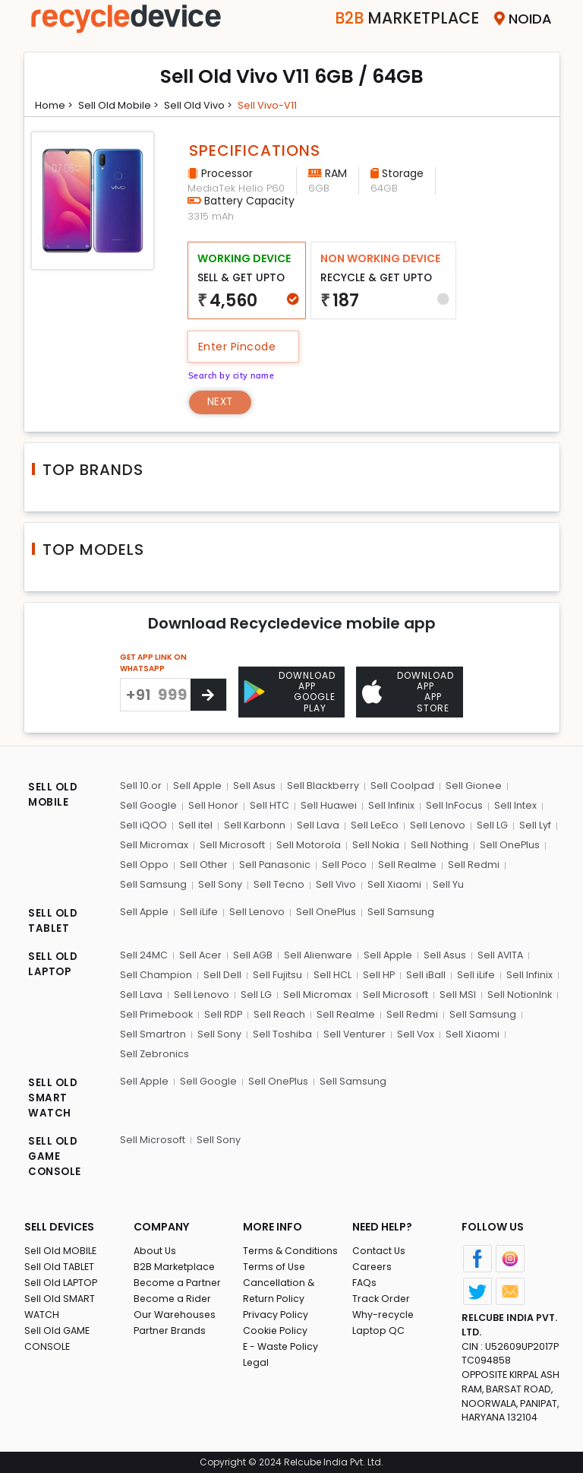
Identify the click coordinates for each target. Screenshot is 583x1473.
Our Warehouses (176, 1312)
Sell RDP (224, 1012)
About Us (156, 1248)
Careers (372, 1264)
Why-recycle (384, 1312)
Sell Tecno (277, 883)
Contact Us (379, 1248)
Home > (55, 104)
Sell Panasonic (274, 864)
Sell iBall (423, 973)
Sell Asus (254, 786)
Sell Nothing (437, 845)
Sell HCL (330, 973)
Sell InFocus (451, 806)
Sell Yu (445, 883)
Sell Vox (414, 1031)
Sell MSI (454, 992)
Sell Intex (511, 806)
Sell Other (203, 864)
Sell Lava (316, 825)
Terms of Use (275, 1264)
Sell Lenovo (435, 825)
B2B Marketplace (175, 1264)
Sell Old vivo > (205, 104)
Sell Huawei (326, 806)
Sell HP (376, 973)
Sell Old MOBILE (61, 1248)
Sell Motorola (307, 845)
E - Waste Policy (282, 1344)
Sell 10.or (141, 786)
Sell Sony (219, 883)
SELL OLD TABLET (53, 920)
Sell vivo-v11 (276, 104)
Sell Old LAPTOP (62, 1280)
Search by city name (235, 373)
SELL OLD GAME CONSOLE (55, 1154)
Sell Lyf (531, 825)
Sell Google (148, 806)
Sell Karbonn (253, 825)
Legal (256, 1360)
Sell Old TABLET (60, 1264)
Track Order (381, 1296)
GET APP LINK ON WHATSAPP (153, 663)
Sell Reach (280, 1012)
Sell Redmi (471, 864)
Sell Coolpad (401, 786)
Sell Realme (406, 864)
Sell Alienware (319, 953)
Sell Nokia (374, 845)
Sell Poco (343, 864)
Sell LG (489, 825)
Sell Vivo (334, 883)
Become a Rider (173, 1296)
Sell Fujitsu (276, 973)
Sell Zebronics (155, 1051)
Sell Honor (213, 806)
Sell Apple (197, 786)
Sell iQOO (143, 825)
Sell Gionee (472, 786)
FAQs (364, 1280)
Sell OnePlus (507, 845)
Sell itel (195, 825)
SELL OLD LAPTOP (53, 963)
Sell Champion (156, 973)
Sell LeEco (372, 825)
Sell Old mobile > (122, 104)
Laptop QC (378, 1328)
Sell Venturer (352, 1031)
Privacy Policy (276, 1312)
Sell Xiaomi (392, 883)
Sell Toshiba (280, 1031)
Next (222, 402)
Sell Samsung (153, 883)
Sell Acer (200, 953)
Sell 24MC (144, 953)
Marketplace (395, 18)
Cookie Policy (276, 1328)
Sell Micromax (154, 845)
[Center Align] (208, 695)
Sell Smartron (153, 1031)
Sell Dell (222, 973)
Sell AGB (253, 953)
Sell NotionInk (515, 992)
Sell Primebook (157, 1012)
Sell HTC (268, 806)
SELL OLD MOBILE (53, 796)
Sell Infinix (389, 806)
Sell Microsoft (231, 845)
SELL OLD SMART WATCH (53, 1095)
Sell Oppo (144, 864)
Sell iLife (199, 910)
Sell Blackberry (322, 786)
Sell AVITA (502, 953)
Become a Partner (179, 1280)
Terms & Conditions (291, 1248)
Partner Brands (170, 1328)
